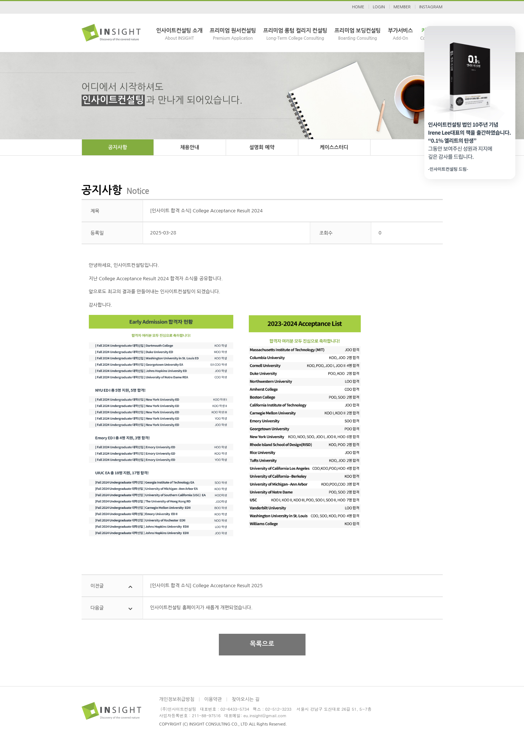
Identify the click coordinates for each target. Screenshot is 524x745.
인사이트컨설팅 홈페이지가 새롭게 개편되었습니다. (201, 607)
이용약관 (213, 699)
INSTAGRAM (431, 7)
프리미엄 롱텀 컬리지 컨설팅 (295, 35)
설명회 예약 (261, 147)
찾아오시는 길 (245, 699)
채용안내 (189, 147)
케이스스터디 (334, 147)
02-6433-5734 (235, 709)
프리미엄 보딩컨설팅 (357, 35)
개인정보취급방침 (177, 699)
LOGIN (379, 7)
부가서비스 (400, 35)
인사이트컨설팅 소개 (179, 35)
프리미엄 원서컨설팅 (233, 35)
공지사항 (117, 147)
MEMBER (401, 7)
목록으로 (262, 644)
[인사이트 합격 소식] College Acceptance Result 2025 (206, 585)
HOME (358, 7)
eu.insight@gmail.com (264, 715)
